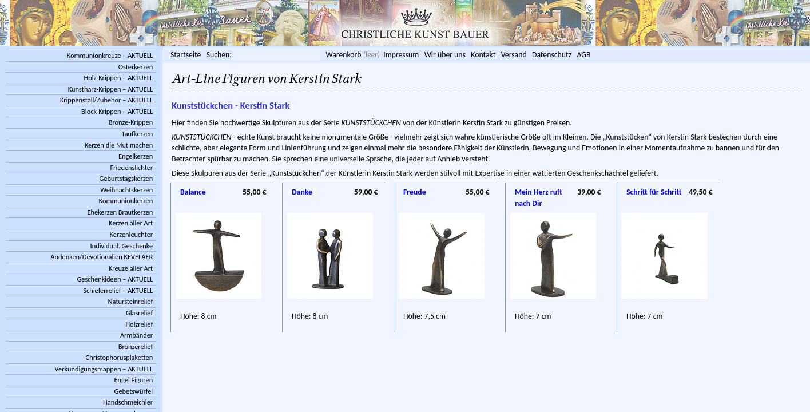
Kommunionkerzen (126, 200)
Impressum (401, 55)
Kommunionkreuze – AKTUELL (110, 55)
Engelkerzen (135, 156)
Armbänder (136, 335)
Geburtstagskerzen (126, 178)
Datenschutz (551, 55)
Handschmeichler (128, 402)
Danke (302, 192)
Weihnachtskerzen (126, 189)
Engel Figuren (133, 379)
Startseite (185, 55)
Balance (193, 192)
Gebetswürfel (133, 391)
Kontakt (483, 55)
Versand (514, 55)
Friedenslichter (131, 167)
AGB (583, 55)
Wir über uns (445, 55)
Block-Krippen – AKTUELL (117, 111)
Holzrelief (139, 324)
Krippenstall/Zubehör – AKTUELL (106, 100)
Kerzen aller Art (131, 223)
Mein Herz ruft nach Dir (538, 193)
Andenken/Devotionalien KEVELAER (101, 256)
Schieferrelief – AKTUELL (118, 290)
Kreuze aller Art (131, 268)
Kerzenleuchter (131, 234)
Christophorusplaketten (119, 357)
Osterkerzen (135, 66)
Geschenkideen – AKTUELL (115, 279)
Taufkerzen (137, 133)
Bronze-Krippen (131, 122)
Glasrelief (139, 312)
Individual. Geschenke (121, 245)
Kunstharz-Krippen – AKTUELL (110, 89)
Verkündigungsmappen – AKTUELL (104, 369)
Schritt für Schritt (654, 192)
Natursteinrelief (130, 301)
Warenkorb (343, 55)
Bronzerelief (135, 346)
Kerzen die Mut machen (119, 145)
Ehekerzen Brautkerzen (120, 212)
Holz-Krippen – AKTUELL (118, 77)
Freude (414, 192)
